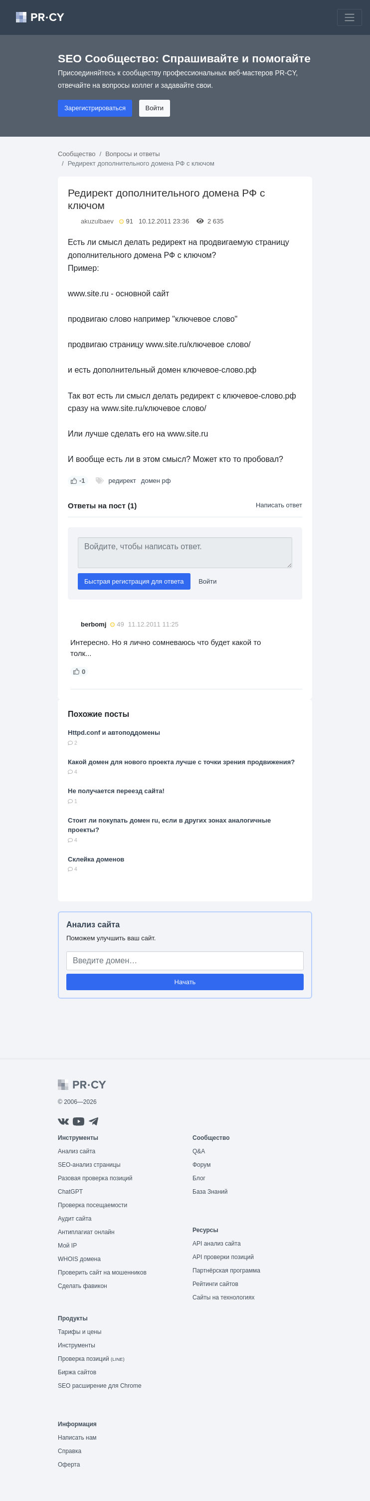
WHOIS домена (79, 1259)
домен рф (156, 480)
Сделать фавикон (82, 1286)
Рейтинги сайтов (215, 1284)
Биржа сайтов (77, 1372)
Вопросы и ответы (132, 154)
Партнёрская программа (226, 1270)
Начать (185, 982)
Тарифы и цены (79, 1331)
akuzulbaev (97, 221)
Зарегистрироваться (95, 108)
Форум (201, 1164)
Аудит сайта (74, 1218)
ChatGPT (70, 1191)
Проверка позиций (91, 1358)
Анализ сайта (93, 924)
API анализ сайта (216, 1243)
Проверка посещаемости (92, 1205)
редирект (122, 480)
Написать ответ (279, 505)
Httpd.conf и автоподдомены (114, 732)
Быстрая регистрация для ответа (134, 581)
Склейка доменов (96, 859)
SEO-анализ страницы (89, 1164)
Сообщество (77, 154)
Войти (155, 108)
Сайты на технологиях (223, 1297)
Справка (69, 1451)
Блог (198, 1178)
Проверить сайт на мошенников (102, 1272)
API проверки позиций (223, 1257)
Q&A (198, 1151)
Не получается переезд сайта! (116, 791)
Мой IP (67, 1245)
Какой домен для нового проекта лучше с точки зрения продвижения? (181, 762)
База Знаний (210, 1191)
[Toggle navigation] (349, 17)
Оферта (69, 1464)
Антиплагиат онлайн (86, 1232)
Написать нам (77, 1437)
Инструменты (76, 1345)
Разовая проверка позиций (95, 1178)
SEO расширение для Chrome (100, 1385)
